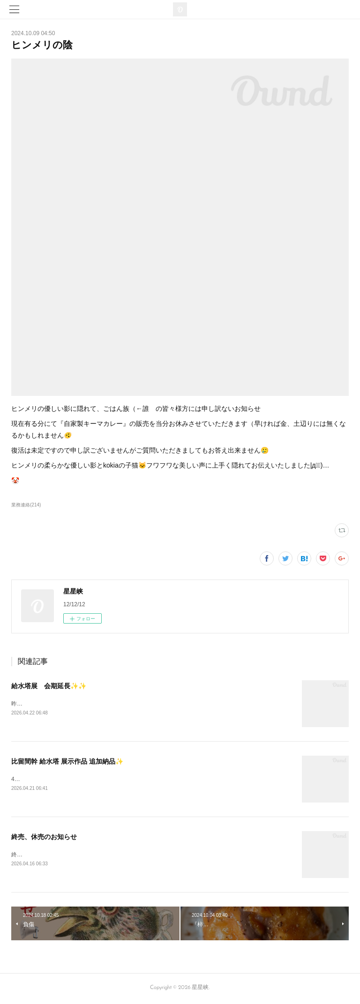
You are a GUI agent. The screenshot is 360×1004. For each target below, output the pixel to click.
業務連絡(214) (26, 504)
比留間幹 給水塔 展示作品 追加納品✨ (67, 762)
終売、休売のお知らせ (44, 837)
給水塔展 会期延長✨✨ (48, 686)
